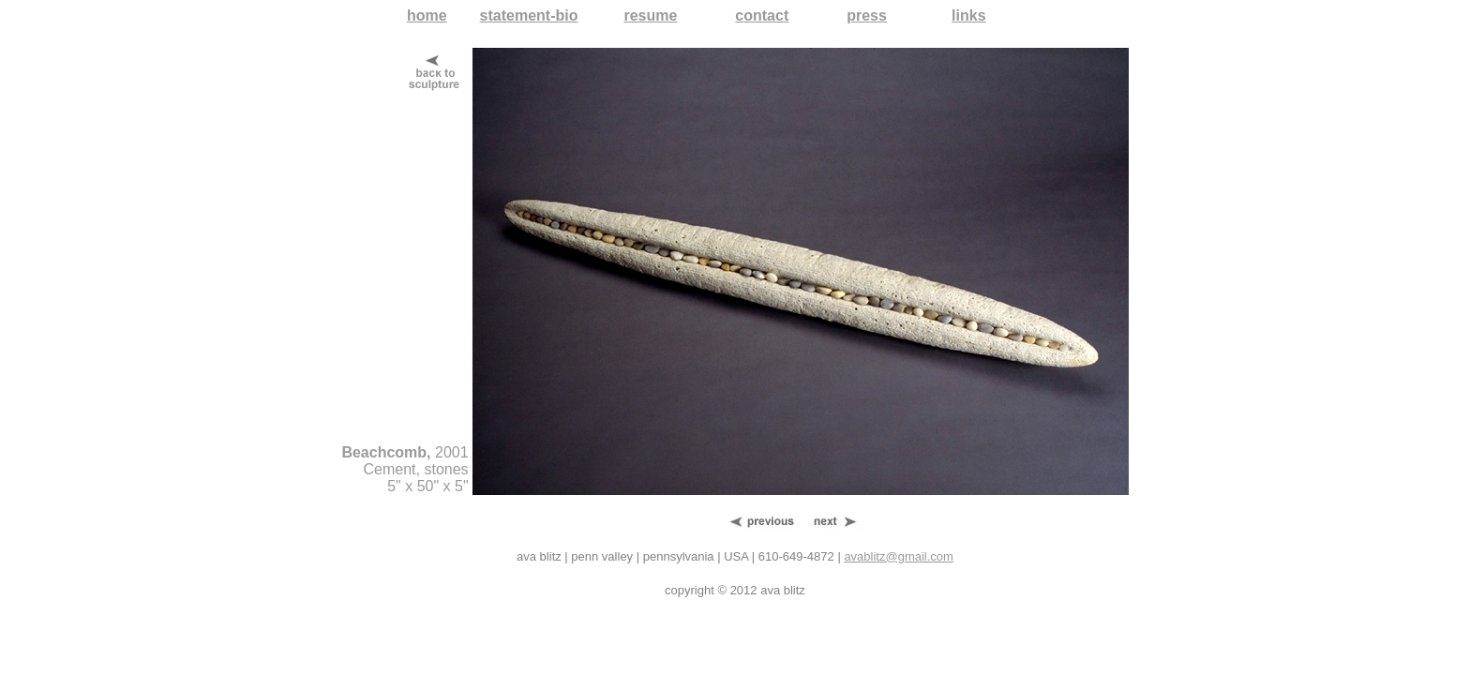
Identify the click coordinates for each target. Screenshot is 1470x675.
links (968, 15)
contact (761, 15)
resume (650, 15)
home (427, 15)
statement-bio (529, 15)
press (867, 15)
